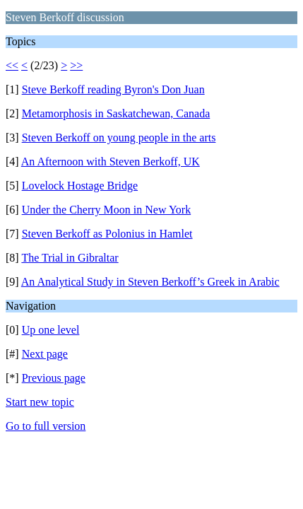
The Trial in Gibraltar (69, 258)
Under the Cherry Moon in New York (106, 210)
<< (12, 65)
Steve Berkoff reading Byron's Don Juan (113, 89)
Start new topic (40, 402)
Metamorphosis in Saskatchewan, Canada (116, 113)
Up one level (51, 330)
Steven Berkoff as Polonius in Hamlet (107, 234)
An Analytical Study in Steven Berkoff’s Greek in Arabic (150, 282)
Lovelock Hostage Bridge (80, 186)
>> (76, 65)
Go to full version (45, 426)
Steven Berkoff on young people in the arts (119, 137)
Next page (45, 354)
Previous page (53, 378)
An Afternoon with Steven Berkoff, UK (110, 162)
